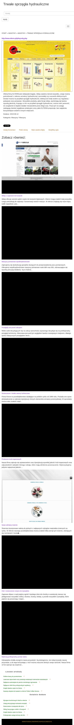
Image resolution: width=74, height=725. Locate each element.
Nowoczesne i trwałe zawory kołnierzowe (16, 393)
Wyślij (5, 19)
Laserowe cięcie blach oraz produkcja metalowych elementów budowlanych (25, 679)
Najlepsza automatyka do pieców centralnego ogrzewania (20, 682)
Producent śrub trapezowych (11, 459)
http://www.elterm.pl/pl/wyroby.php (14, 38)
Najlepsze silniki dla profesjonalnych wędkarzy (16, 685)
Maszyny (12, 33)
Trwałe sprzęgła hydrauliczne (40, 33)
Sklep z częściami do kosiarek (12, 196)
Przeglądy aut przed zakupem (12, 327)
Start (4, 33)
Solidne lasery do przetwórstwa (12, 676)
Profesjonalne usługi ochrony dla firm (14, 715)
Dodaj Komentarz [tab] (9, 130)
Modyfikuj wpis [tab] (54, 130)
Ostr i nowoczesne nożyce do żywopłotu (15, 591)
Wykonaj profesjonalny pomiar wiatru (14, 657)
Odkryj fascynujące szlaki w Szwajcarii (14, 709)
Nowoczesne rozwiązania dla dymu (13, 706)
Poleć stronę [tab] (23, 130)
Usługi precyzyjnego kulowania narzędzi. (15, 703)
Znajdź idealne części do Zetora (12, 688)
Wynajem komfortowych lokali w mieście (15, 700)
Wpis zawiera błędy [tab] (38, 130)
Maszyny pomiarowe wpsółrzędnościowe (16, 262)
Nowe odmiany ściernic (10, 525)
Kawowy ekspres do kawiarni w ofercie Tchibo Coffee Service (21, 691)
